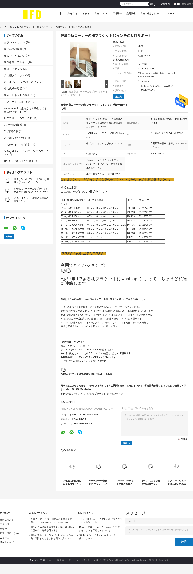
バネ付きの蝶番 (13, 124)
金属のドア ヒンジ (14, 42)
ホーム (3, 27)
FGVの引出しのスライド (18, 118)
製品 (12, 27)
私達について (101, 13)
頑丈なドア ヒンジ (14, 55)
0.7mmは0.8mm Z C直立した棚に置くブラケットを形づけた (100, 521)
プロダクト (72, 13)
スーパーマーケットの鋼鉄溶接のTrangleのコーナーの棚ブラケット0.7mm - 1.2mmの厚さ (124, 482)
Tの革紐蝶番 (11, 131)
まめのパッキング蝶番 (17, 144)
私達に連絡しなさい (150, 13)
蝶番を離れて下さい (15, 62)
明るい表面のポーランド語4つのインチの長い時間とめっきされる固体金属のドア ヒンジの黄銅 (52, 537)
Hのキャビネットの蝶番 (18, 161)
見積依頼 (165, 3)
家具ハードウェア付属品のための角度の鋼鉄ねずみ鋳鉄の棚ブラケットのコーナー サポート (177, 482)
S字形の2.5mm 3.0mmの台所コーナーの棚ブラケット (99, 537)
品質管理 (130, 13)
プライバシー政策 (36, 560)
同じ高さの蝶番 (13, 49)
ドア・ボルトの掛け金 (17, 101)
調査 (152, 4)
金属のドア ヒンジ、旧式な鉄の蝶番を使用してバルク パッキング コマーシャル (51, 521)
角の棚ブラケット (26, 27)
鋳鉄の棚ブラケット (96, 393)
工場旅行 (117, 13)
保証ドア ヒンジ (13, 68)
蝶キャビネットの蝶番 (17, 95)
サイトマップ (7, 542)
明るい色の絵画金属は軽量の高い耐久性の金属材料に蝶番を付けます (52, 529)
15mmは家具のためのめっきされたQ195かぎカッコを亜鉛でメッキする (99, 529)
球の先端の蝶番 (13, 88)
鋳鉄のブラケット (75, 393)
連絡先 (118, 96)
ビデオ (86, 13)
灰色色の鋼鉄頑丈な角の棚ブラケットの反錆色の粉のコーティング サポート (72, 482)
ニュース (169, 13)
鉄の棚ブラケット (116, 393)
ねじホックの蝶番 (14, 138)
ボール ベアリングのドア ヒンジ (22, 82)
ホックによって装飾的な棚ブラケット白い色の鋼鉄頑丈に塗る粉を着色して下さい (151, 482)
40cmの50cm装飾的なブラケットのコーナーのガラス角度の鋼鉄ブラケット (98, 482)
